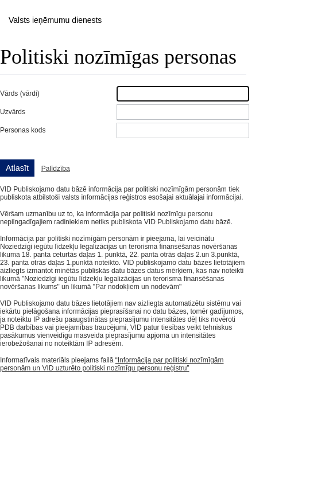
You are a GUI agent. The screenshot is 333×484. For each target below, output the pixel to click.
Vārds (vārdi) (20, 93)
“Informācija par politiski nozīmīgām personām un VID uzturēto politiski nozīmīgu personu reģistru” (111, 364)
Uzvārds (12, 112)
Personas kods (22, 130)
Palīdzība (55, 169)
